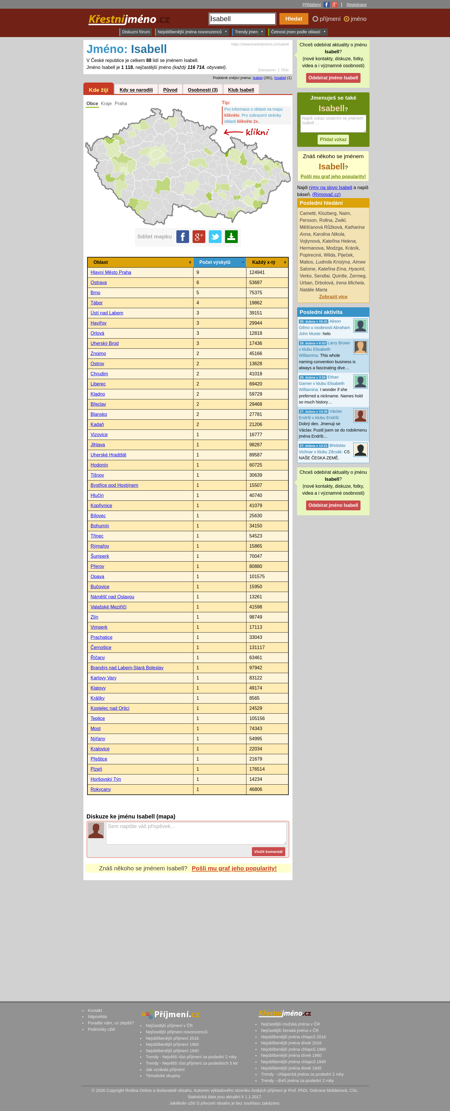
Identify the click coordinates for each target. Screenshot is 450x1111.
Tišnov (97, 475)
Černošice (101, 647)
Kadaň (97, 424)
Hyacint (356, 268)
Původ (170, 90)
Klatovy (98, 688)
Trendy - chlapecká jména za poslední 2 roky (302, 1074)
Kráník (351, 248)
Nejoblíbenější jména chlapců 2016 (293, 1037)
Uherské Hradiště (109, 454)
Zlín (94, 617)
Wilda (329, 255)
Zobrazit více (333, 296)
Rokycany (101, 789)
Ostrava (99, 282)
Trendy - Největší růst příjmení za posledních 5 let (191, 1063)
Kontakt (95, 1010)
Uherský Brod (105, 343)
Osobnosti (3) (203, 90)
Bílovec (98, 515)
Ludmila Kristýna (333, 262)
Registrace (357, 4)
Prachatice (102, 637)
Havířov (99, 323)
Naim (344, 213)
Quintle (339, 275)
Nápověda (97, 1016)
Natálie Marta (313, 289)
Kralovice (100, 748)
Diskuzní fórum (136, 32)
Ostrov (97, 363)
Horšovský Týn (106, 779)
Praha (121, 103)
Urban (306, 282)
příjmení (331, 19)
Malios (306, 262)
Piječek (345, 255)
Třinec (97, 535)
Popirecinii (310, 255)
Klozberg (327, 213)
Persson (308, 220)
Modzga (334, 248)
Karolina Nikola (328, 234)
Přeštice (99, 758)
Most (96, 728)
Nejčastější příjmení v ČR (169, 1025)
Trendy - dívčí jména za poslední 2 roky (297, 1080)
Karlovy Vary (104, 677)
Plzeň (96, 769)
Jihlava (98, 444)
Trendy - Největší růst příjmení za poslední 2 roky (191, 1057)
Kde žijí (98, 90)
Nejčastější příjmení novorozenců (176, 1032)
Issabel (280, 78)
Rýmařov (100, 546)
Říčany (98, 657)
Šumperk (100, 556)
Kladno (98, 394)
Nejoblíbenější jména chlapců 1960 (293, 1049)
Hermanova (312, 248)
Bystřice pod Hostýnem (114, 485)
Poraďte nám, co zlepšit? (111, 1023)
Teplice (98, 718)
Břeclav (98, 404)
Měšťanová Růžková (321, 227)
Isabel (258, 78)
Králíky (98, 698)
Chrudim (99, 373)
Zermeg (357, 275)
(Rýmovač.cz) (326, 194)
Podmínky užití (101, 1029)
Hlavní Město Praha (111, 272)
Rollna (325, 220)
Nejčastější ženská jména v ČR (290, 1030)
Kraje (106, 103)
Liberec (98, 383)
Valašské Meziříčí (109, 606)
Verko (306, 275)
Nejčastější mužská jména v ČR (290, 1024)
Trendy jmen (249, 31)
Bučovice (100, 586)
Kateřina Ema (332, 268)
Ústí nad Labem (107, 312)
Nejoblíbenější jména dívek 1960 (291, 1055)
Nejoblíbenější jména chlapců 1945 (293, 1061)
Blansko (99, 414)
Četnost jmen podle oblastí (298, 31)
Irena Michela (350, 282)
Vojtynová (310, 241)
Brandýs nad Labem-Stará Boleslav (127, 667)
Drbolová (324, 282)
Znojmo (98, 353)
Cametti (308, 213)
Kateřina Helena (339, 241)
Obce (92, 103)
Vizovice (99, 434)
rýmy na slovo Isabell (330, 187)
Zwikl (340, 220)
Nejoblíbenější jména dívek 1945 (291, 1068)
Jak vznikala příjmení (165, 1069)
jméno (359, 19)
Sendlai (322, 275)
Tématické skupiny (163, 1075)
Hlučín (97, 495)
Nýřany (98, 738)
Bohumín (100, 525)
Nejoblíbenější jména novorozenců (192, 31)
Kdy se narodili (136, 90)
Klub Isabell (241, 90)
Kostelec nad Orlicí (110, 708)
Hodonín (99, 465)
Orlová (97, 333)
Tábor (97, 302)
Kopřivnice (101, 505)
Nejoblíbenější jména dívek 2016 (291, 1043)
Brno (95, 292)
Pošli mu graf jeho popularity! (234, 868)
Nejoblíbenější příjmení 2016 (172, 1038)
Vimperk (99, 627)
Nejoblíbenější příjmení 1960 (172, 1044)
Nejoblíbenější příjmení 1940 (172, 1050)
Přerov (97, 566)
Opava (97, 576)
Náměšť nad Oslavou (112, 596)
